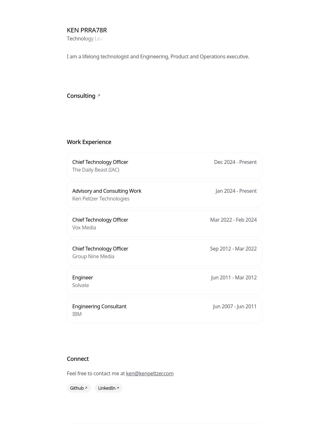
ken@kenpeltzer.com (149, 373)
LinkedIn (109, 388)
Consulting (84, 95)
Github (79, 388)
